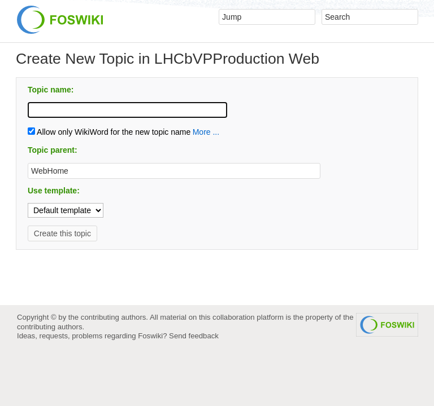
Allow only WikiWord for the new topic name (109, 131)
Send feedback (194, 336)
